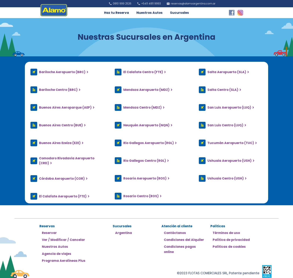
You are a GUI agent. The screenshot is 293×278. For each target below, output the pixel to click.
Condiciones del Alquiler (184, 240)
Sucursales (179, 12)
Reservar (49, 233)
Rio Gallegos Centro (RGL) (144, 160)
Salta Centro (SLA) (222, 90)
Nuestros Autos (149, 12)
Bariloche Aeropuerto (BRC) (62, 72)
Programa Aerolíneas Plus (63, 260)
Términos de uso (226, 233)
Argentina (123, 233)
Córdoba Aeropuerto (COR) (62, 178)
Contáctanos (175, 233)
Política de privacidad (231, 240)
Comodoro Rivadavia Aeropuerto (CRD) (66, 160)
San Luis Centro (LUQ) (225, 125)
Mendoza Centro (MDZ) (142, 107)
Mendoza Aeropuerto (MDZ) (146, 90)
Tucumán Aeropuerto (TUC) (230, 143)
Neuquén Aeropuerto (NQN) (146, 125)
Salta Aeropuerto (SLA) (226, 72)
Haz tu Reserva (116, 12)
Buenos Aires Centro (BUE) (61, 125)
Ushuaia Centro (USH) (225, 178)
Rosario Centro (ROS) (141, 196)
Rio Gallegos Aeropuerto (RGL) (148, 143)
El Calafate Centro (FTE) (143, 72)
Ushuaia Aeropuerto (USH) (229, 160)
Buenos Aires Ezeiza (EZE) (60, 143)
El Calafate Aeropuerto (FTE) (63, 196)
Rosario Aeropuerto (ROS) (144, 178)
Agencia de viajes (56, 254)
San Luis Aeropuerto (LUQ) (229, 107)
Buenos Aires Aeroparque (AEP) (65, 107)
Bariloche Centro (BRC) (58, 90)
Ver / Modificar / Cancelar (63, 240)
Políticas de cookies (229, 246)
